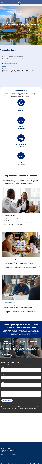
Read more (4, 74)
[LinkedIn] (3, 66)
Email (2, 374)
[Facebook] (5, 66)
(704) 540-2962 (6, 61)
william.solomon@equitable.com (10, 63)
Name (2, 367)
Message (3, 389)
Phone (2, 382)
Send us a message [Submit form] (7, 400)
